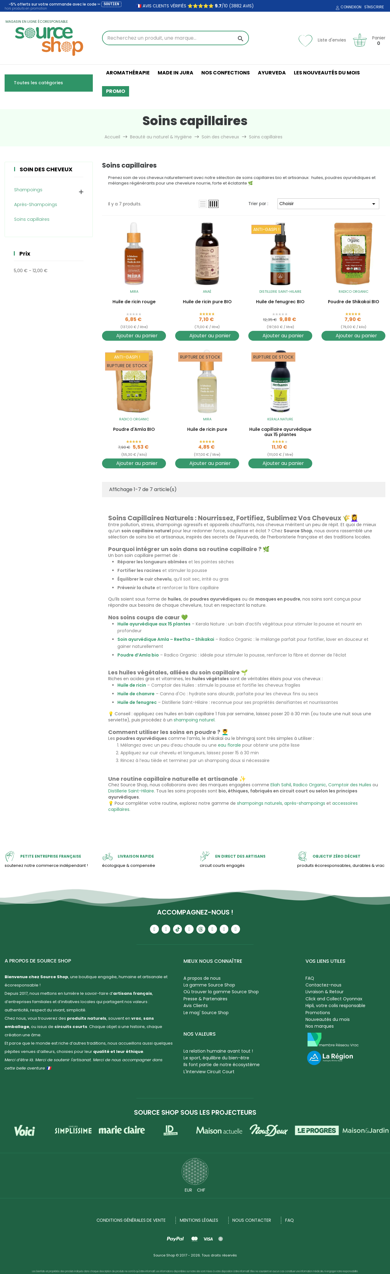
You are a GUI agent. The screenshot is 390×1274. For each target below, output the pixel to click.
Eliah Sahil (280, 785)
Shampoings (28, 190)
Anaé (207, 291)
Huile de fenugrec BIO (280, 302)
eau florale (229, 745)
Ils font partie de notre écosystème (221, 1065)
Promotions (317, 1013)
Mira (134, 291)
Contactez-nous (323, 985)
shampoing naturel (194, 720)
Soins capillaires (31, 219)
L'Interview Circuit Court (208, 1072)
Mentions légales (199, 1220)
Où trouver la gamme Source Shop (221, 992)
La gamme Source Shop (209, 985)
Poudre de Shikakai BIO (353, 302)
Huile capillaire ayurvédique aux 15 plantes (280, 432)
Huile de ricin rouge (134, 302)
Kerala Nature (280, 419)
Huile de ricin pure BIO (207, 302)
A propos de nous (202, 978)
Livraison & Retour (324, 992)
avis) (248, 6)
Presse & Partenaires (205, 999)
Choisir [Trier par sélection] (328, 204)
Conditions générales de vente (131, 1220)
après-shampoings (304, 803)
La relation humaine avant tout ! (218, 1051)
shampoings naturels (259, 803)
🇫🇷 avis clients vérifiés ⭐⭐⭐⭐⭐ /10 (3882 (189, 6)
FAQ (309, 978)
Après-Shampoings (35, 204)
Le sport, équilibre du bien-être (216, 1058)
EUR (188, 1190)
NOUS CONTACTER (251, 1220)
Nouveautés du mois (327, 1019)
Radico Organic (353, 291)
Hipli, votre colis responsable (335, 1005)
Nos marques (319, 1026)
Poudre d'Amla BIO (134, 429)
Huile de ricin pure (207, 429)
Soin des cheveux (46, 169)
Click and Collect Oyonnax (333, 999)
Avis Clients (195, 1005)
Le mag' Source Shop (206, 1013)
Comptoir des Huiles (349, 785)
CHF (201, 1190)
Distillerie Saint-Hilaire (280, 291)
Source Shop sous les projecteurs (195, 1112)
